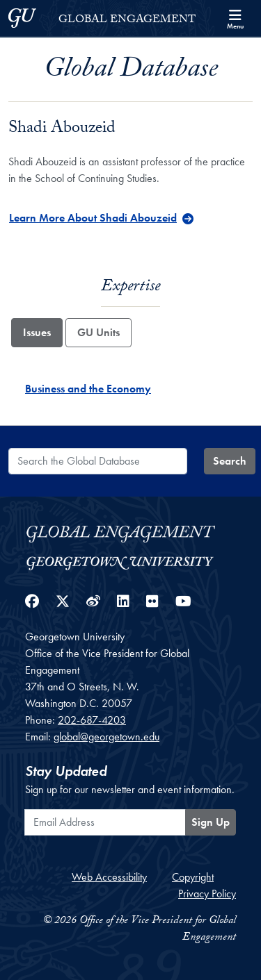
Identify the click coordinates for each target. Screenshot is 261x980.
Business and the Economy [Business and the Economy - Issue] (88, 388)
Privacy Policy (207, 893)
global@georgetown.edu (106, 736)
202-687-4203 (92, 720)
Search (229, 461)
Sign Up (210, 822)
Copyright (193, 877)
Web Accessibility (109, 877)
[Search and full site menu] (235, 18)
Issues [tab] (37, 332)
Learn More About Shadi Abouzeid (93, 217)
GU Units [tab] (98, 332)
